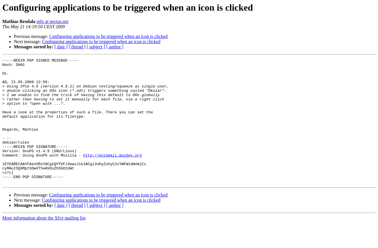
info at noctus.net (53, 21)
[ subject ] (96, 46)
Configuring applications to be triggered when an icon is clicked (108, 36)
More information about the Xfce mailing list (44, 243)
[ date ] (60, 46)
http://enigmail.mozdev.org (112, 175)
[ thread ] (77, 46)
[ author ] (115, 46)
